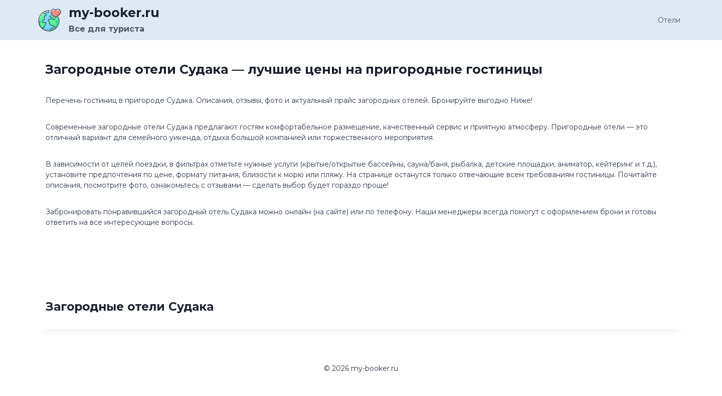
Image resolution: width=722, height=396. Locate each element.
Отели (669, 20)
